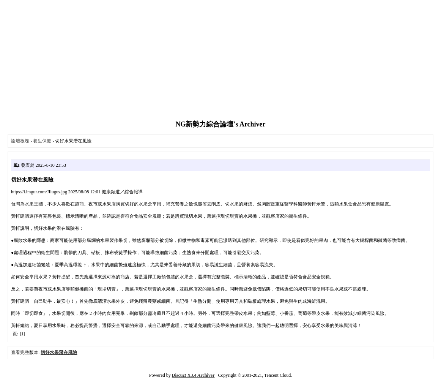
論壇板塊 (20, 141)
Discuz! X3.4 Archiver (193, 375)
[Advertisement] (220, 61)
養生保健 (42, 141)
